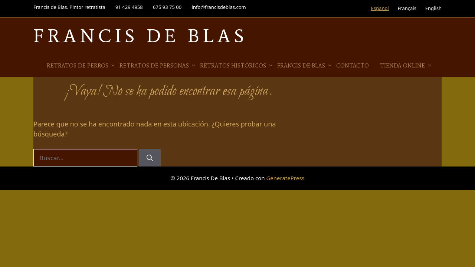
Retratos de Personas (157, 66)
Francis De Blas (140, 35)
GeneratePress (285, 178)
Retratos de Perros (81, 66)
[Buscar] (150, 158)
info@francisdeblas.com (219, 7)
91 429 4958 (129, 7)
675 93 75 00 (167, 7)
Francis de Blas (304, 66)
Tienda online (406, 66)
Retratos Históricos (236, 66)
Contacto (352, 65)
